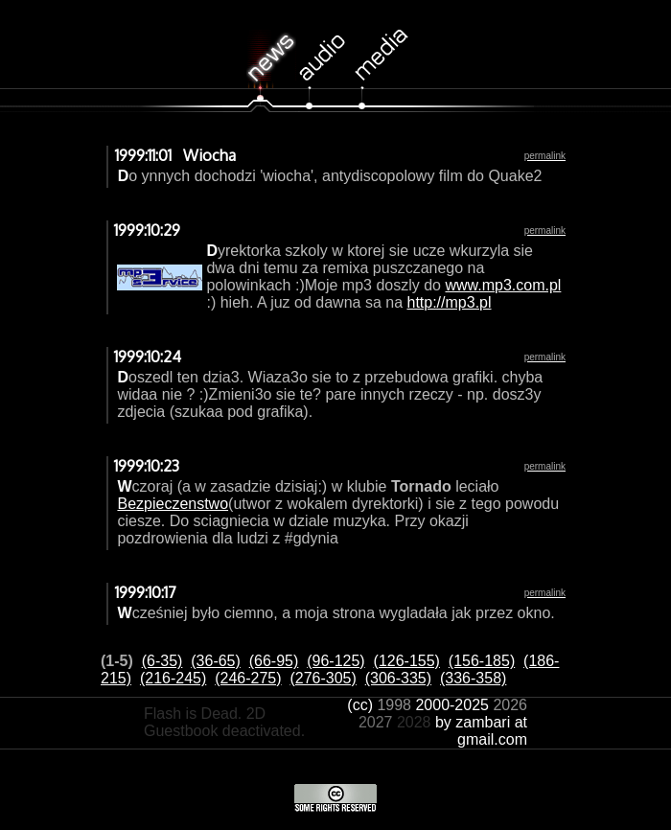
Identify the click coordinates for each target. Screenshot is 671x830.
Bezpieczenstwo (172, 504)
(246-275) (248, 678)
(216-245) (173, 678)
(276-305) (322, 678)
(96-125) (335, 661)
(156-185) (482, 661)
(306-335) (398, 678)
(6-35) (162, 661)
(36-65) (216, 661)
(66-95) (274, 661)
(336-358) (473, 678)
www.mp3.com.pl (503, 285)
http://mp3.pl (448, 302)
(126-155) (407, 661)
